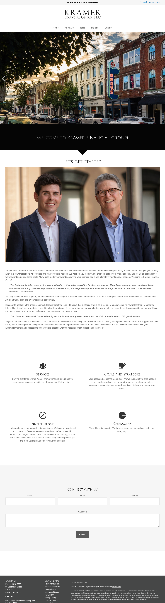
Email (82, 495)
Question (82, 512)
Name (30, 495)
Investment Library (52, 587)
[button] (56, 28)
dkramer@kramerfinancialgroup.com (20, 601)
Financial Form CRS (80, 582)
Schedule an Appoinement (82, 2)
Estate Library (50, 589)
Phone (135, 495)
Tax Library (49, 595)
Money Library (50, 598)
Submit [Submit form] (82, 534)
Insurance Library (52, 592)
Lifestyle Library (51, 600)
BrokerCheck (116, 586)
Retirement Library (52, 584)
